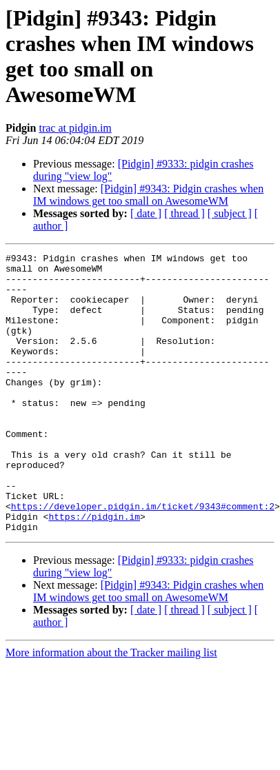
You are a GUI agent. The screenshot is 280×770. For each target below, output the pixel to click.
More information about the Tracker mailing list (111, 708)
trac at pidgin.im (75, 128)
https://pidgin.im (94, 570)
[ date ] (145, 213)
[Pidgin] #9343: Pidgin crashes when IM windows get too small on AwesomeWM (148, 195)
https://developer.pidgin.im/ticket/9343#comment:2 (142, 557)
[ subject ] (230, 213)
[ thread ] (184, 213)
